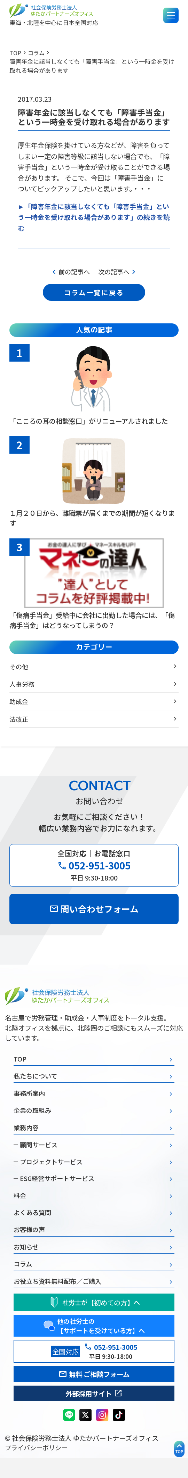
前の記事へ (69, 272)
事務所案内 (30, 1101)
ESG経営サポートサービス (56, 1191)
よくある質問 (33, 1226)
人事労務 (22, 688)
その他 (19, 671)
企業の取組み (33, 1119)
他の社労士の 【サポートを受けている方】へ (94, 1344)
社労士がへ (94, 1320)
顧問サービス (36, 1155)
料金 (20, 1208)
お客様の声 (30, 1244)
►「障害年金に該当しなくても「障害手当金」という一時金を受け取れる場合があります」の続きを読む (94, 217)
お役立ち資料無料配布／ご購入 (60, 1298)
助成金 (19, 705)
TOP (15, 53)
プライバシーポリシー (38, 1467)
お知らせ (27, 1262)
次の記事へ (119, 272)
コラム (36, 53)
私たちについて (37, 1083)
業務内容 (27, 1137)
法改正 (19, 723)
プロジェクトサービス (50, 1173)
